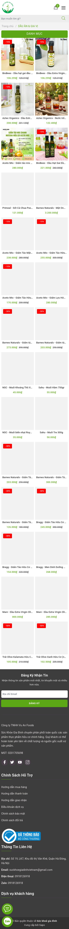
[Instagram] (27, 762)
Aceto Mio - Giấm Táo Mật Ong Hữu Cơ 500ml (27, 252)
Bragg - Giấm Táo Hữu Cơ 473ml (20, 567)
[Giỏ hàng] (56, 7)
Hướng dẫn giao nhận (14, 800)
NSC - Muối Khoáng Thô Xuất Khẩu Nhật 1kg (26, 387)
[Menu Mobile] (64, 7)
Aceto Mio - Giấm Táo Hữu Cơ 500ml (22, 297)
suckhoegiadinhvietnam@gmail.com (30, 869)
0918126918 (22, 876)
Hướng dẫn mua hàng (14, 787)
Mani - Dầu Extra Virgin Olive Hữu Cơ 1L (23, 612)
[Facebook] (4, 762)
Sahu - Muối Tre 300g (51, 432)
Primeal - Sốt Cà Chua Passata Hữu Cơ (23, 208)
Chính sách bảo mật (13, 813)
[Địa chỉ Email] (34, 694)
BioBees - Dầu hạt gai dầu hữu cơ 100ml (24, 73)
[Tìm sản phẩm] (29, 18)
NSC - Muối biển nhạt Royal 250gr (20, 432)
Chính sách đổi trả (12, 820)
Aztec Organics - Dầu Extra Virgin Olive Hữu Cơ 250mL (32, 118)
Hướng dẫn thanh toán (14, 793)
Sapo (42, 925)
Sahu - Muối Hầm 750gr (51, 387)
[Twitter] (12, 762)
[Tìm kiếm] (63, 18)
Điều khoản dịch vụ (12, 806)
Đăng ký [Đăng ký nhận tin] (34, 703)
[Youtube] (20, 762)
